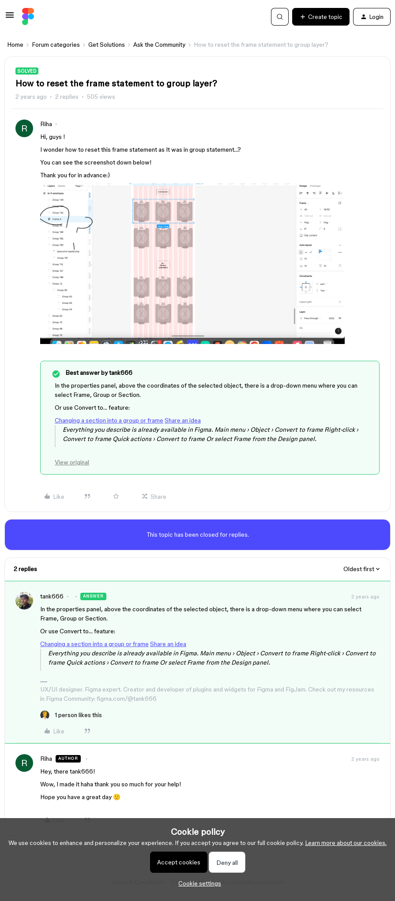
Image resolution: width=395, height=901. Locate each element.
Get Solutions (106, 44)
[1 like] (71, 715)
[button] (9, 18)
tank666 (52, 596)
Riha (46, 123)
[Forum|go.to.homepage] (28, 17)
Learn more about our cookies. (346, 842)
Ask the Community (159, 44)
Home (15, 44)
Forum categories (56, 44)
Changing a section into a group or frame (109, 420)
